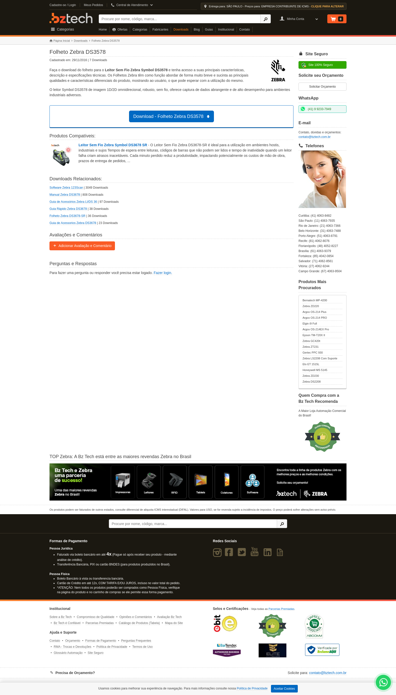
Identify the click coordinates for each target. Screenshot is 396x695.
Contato (244, 29)
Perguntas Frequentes (136, 640)
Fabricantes (160, 29)
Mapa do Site (174, 623)
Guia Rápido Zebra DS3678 (68, 209)
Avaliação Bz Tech (169, 617)
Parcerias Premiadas (100, 623)
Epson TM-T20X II (314, 335)
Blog (197, 29)
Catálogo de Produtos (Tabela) (139, 623)
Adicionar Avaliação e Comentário (82, 246)
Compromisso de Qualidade (95, 617)
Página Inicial (59, 40)
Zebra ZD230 (311, 375)
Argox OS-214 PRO (315, 317)
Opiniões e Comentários (135, 617)
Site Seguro (96, 653)
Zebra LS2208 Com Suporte (320, 358)
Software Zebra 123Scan (66, 187)
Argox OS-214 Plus (314, 311)
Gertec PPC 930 (313, 352)
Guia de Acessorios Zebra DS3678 (72, 223)
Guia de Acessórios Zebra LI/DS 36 (73, 202)
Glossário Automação (68, 653)
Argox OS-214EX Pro (316, 329)
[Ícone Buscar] (265, 18)
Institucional (226, 29)
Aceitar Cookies (284, 688)
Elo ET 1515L (311, 364)
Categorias (140, 29)
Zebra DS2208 (312, 381)
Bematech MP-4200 (315, 300)
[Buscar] (180, 18)
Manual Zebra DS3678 (64, 194)
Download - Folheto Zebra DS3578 (172, 116)
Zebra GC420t (311, 340)
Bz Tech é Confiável (67, 623)
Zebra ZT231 (311, 346)
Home (103, 29)
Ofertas (120, 29)
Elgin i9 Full (310, 323)
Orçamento (72, 640)
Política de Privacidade (111, 647)
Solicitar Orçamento (322, 86)
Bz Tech (70, 18)
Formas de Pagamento (100, 640)
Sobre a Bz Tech (60, 617)
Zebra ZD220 (311, 306)
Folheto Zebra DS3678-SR (67, 216)
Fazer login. (163, 273)
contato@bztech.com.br (315, 137)
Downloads (181, 29)
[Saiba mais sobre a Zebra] (197, 482)
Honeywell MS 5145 (315, 369)
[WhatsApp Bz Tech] (383, 683)
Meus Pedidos (93, 5)
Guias (209, 29)
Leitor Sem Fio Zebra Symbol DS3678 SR (113, 145)
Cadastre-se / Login (62, 5)
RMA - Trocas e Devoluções (72, 647)
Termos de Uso (142, 647)
